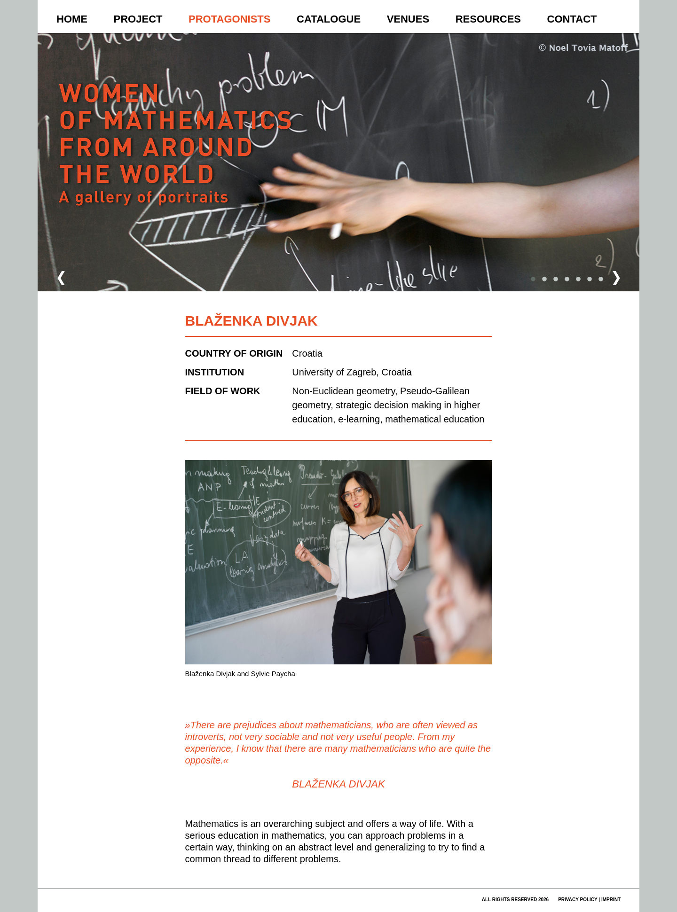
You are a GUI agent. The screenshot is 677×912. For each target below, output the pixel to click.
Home (71, 19)
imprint (611, 899)
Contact (572, 19)
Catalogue (329, 19)
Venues (408, 19)
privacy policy (577, 899)
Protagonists (229, 19)
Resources (488, 19)
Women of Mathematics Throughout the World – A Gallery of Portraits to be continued (176, 162)
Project (138, 19)
